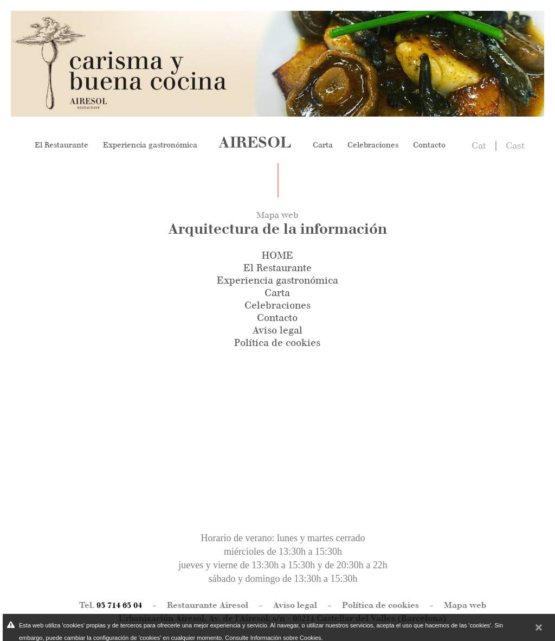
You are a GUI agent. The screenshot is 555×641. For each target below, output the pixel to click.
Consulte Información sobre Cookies (273, 637)
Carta (323, 145)
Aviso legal (277, 330)
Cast (515, 145)
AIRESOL (254, 142)
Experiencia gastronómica (150, 145)
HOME (277, 255)
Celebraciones (372, 145)
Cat (479, 145)
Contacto (429, 145)
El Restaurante (61, 145)
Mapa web (465, 605)
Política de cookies (277, 343)
